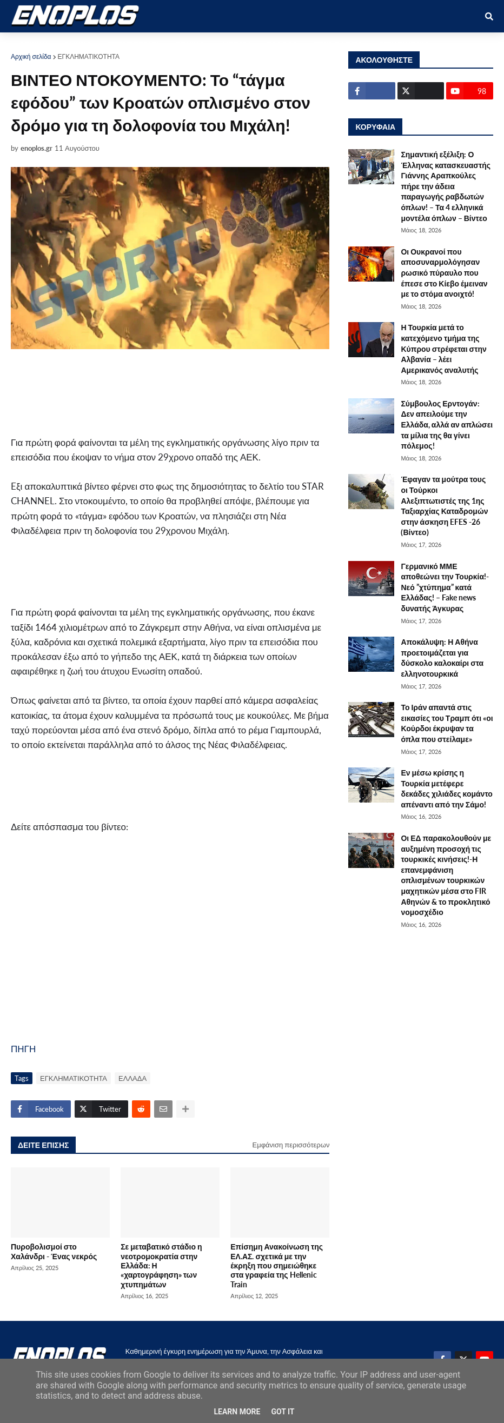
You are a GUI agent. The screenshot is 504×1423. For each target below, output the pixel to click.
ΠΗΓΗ (23, 1048)
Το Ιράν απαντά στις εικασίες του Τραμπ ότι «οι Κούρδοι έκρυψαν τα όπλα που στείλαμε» (447, 723)
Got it (282, 1411)
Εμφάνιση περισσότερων (291, 1144)
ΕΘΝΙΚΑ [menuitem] (189, 44)
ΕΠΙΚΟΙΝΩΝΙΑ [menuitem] (404, 44)
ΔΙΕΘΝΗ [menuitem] (235, 44)
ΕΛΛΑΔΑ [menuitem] (282, 44)
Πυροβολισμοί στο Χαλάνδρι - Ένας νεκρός (54, 1251)
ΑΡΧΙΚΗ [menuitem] (33, 44)
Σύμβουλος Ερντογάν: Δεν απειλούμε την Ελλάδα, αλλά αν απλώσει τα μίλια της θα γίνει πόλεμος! (447, 424)
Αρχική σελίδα (31, 56)
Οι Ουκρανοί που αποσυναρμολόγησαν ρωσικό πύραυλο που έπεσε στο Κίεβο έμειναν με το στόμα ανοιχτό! (444, 272)
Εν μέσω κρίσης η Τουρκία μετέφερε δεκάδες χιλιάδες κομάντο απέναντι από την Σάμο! (446, 788)
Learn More (237, 1411)
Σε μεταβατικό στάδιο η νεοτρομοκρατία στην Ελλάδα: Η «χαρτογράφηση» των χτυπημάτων (161, 1265)
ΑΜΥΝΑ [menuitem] (77, 44)
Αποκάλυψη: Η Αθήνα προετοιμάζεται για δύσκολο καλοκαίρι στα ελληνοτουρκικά (442, 657)
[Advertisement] (205, 392)
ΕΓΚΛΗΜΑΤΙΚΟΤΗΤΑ (89, 56)
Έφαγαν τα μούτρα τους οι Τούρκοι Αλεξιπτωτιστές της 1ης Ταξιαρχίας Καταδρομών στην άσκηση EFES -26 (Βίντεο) (444, 506)
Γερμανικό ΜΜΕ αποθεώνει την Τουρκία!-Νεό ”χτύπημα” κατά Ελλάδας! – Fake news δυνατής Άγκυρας (445, 587)
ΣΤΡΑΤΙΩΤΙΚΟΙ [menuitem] (133, 44)
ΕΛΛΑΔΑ (132, 1078)
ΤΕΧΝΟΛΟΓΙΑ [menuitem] (338, 44)
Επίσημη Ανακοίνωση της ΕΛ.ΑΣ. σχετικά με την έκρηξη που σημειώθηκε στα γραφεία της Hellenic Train (276, 1265)
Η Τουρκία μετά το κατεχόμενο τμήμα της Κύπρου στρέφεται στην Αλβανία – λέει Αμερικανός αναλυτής (443, 348)
